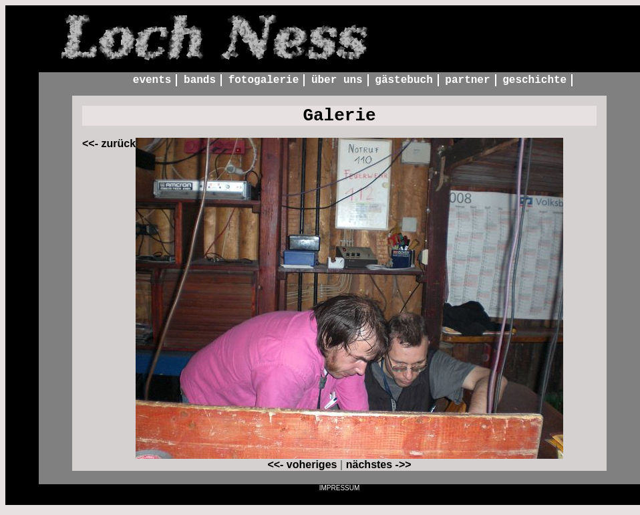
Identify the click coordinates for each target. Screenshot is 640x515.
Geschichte (534, 81)
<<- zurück (109, 148)
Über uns (337, 81)
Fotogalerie (263, 81)
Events (152, 81)
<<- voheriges (302, 469)
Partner (467, 81)
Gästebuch (403, 81)
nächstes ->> (379, 469)
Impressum (339, 492)
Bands (200, 81)
